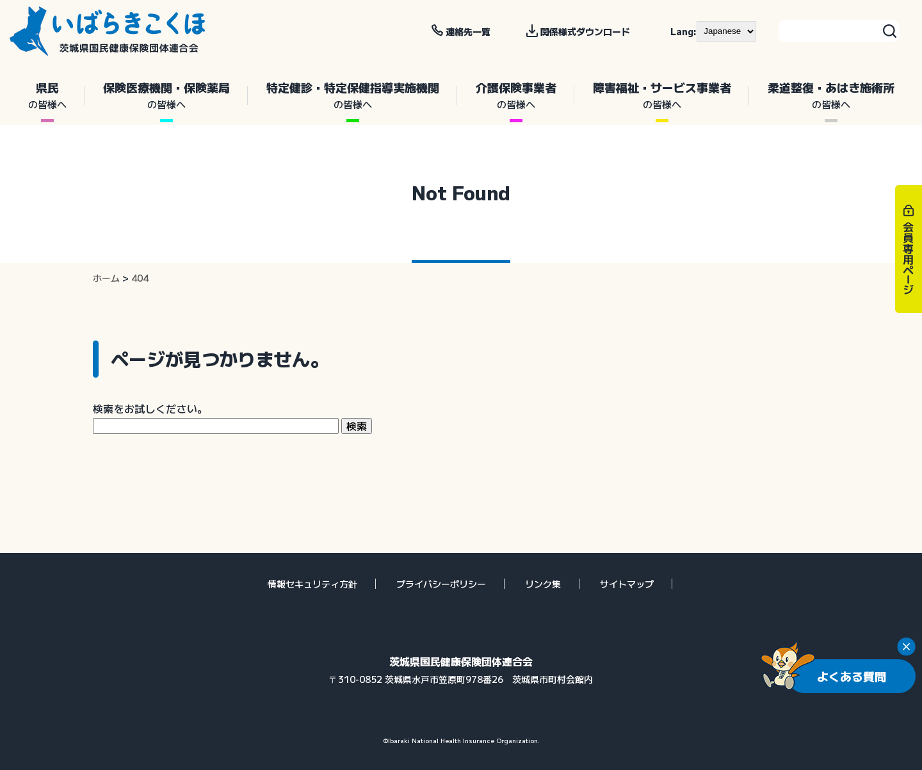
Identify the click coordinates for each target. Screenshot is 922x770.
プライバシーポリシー (441, 583)
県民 (47, 95)
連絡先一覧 (468, 31)
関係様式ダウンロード (585, 31)
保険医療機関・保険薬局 (166, 95)
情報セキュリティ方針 (312, 583)
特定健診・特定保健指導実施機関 (352, 95)
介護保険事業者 (515, 95)
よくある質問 (851, 676)
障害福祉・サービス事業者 (662, 95)
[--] (726, 31)
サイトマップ (627, 583)
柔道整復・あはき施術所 (830, 95)
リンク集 (543, 583)
